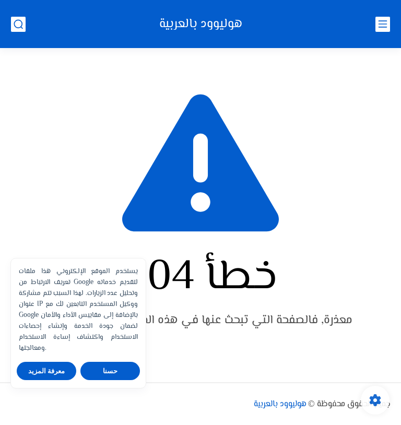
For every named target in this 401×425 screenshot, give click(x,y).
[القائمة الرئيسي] (383, 24)
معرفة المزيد (46, 371)
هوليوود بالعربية (200, 24)
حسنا (110, 371)
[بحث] (18, 24)
